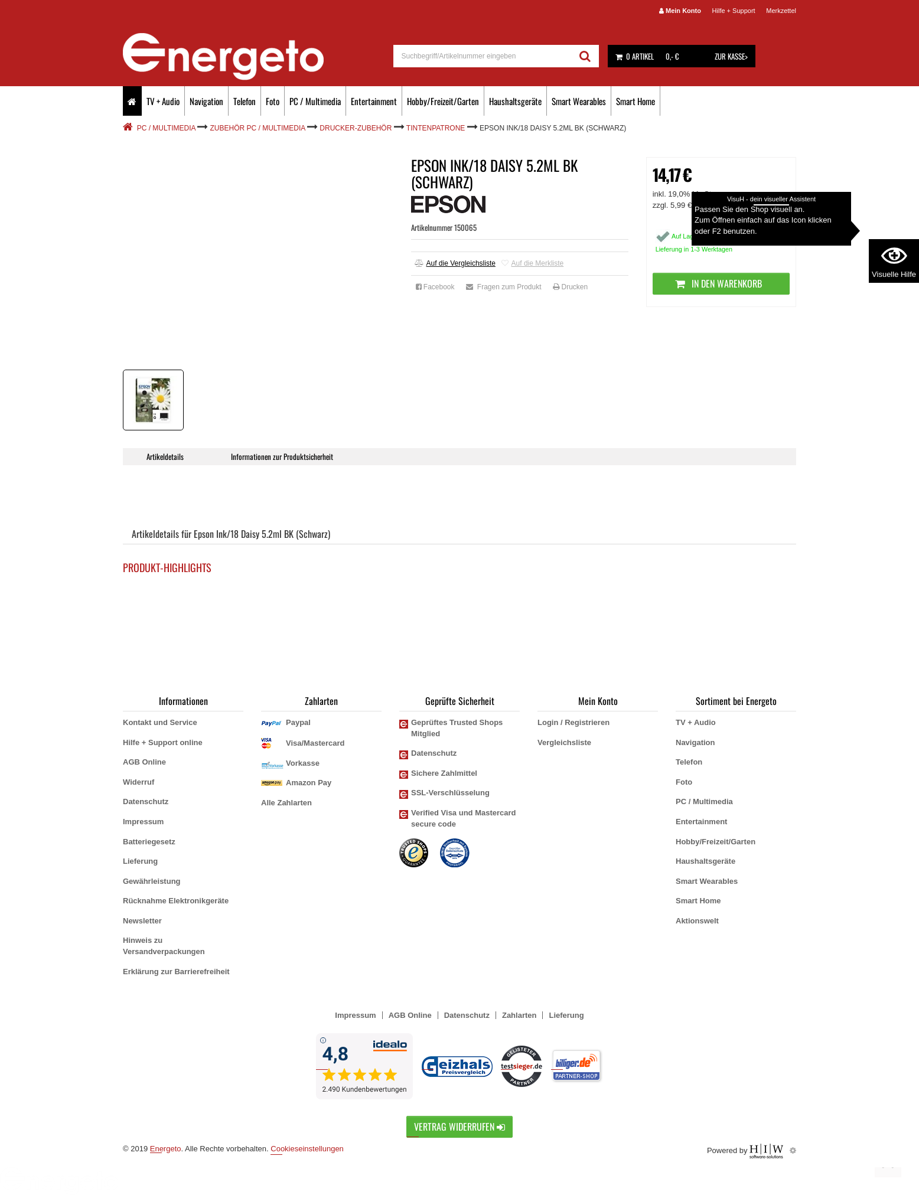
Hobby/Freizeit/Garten (443, 100)
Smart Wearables (579, 100)
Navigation (206, 100)
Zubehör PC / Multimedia (257, 128)
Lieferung (140, 861)
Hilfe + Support (733, 10)
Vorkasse (303, 763)
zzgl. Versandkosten (733, 205)
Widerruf (138, 782)
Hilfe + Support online (163, 742)
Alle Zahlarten (286, 802)
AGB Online (144, 762)
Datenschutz (145, 801)
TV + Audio (163, 100)
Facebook (435, 287)
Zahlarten (519, 1015)
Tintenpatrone (435, 128)
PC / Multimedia (315, 100)
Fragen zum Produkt (503, 287)
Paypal (298, 722)
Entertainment (374, 100)
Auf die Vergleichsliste (455, 263)
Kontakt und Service (160, 722)
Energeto (165, 1148)
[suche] (482, 56)
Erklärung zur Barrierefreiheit (176, 971)
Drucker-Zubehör (356, 128)
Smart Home (635, 100)
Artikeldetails (165, 456)
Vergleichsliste (564, 742)
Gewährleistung (152, 881)
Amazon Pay (308, 782)
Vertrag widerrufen (459, 1126)
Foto (272, 100)
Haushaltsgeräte (515, 100)
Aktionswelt (697, 920)
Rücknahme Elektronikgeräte (176, 900)
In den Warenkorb (721, 283)
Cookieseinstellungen (307, 1148)
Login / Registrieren (573, 722)
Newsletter (142, 920)
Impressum (143, 821)
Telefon (244, 100)
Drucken (570, 287)
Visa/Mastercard (315, 743)
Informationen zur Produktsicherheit (283, 456)
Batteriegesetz (149, 841)
